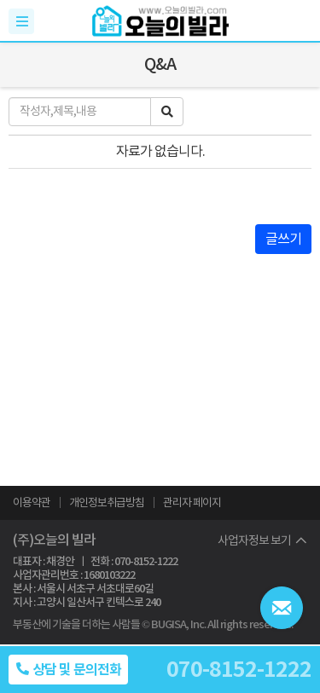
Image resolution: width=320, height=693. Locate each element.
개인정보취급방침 (106, 502)
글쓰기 (283, 238)
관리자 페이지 (192, 502)
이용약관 (31, 502)
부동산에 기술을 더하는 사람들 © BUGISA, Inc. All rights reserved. (153, 624)
